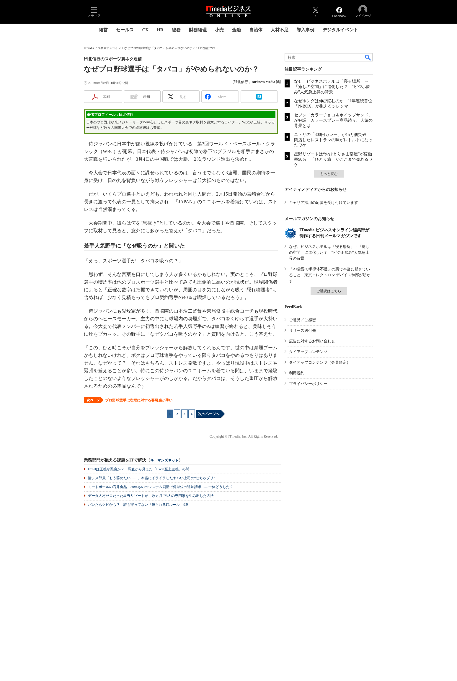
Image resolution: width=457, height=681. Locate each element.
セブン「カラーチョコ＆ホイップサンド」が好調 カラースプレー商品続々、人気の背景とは (333, 120)
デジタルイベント (340, 29)
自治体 (255, 29)
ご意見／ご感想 (302, 320)
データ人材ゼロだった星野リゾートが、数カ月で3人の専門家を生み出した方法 (151, 496)
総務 (176, 29)
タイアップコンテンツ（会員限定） (319, 362)
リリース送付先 (302, 330)
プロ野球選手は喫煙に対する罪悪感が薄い (138, 400)
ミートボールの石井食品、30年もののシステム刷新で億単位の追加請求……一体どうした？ (160, 487)
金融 (236, 29)
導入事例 (305, 29)
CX (145, 29)
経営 (103, 29)
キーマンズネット (164, 460)
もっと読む (329, 174)
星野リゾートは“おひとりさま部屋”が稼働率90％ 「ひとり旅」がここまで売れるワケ (333, 159)
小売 (219, 29)
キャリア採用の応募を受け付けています (323, 202)
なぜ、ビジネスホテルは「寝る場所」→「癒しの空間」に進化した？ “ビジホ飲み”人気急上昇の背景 (332, 86)
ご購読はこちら (328, 291)
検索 (368, 57)
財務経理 (198, 29)
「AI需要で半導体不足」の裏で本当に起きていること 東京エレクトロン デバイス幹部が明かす (330, 275)
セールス (125, 29)
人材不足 (279, 29)
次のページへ (208, 414)
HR (160, 29)
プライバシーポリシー (308, 383)
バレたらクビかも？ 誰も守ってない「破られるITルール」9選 (138, 505)
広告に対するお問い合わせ (312, 341)
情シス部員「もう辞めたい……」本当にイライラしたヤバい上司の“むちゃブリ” (151, 478)
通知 (146, 97)
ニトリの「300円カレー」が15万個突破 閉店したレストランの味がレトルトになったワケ (333, 139)
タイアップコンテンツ (308, 352)
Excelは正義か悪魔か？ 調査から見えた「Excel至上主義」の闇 (138, 469)
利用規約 (296, 373)
